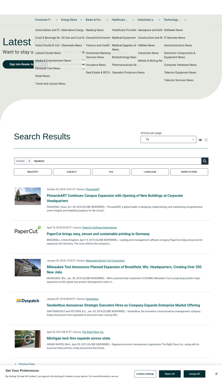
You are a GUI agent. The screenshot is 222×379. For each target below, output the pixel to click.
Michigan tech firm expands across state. (79, 338)
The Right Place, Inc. (93, 332)
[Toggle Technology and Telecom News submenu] (185, 20)
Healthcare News (120, 19)
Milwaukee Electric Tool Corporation (105, 260)
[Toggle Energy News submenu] (81, 20)
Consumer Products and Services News (43, 19)
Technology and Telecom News (172, 19)
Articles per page (151, 133)
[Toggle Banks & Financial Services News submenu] (107, 20)
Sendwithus (92, 299)
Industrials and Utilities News (146, 19)
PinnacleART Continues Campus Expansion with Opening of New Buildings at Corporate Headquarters (115, 198)
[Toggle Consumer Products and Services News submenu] (56, 20)
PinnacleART (93, 189)
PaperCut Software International (99, 227)
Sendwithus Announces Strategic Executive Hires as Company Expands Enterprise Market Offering (123, 305)
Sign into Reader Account (25, 64)
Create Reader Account (71, 64)
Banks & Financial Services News (94, 19)
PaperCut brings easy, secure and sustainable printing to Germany (98, 234)
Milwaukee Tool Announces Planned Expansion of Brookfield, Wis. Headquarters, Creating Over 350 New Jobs (124, 269)
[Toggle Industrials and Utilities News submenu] (159, 20)
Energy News (69, 19)
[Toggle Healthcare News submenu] (133, 20)
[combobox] (168, 139)
